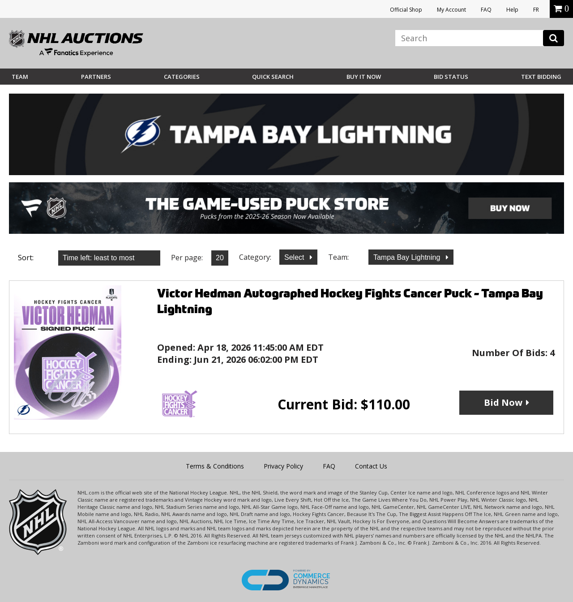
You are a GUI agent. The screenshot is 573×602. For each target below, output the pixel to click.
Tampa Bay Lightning (407, 257)
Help (512, 9)
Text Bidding (541, 77)
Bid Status (451, 77)
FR (536, 9)
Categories (182, 77)
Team (20, 77)
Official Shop (406, 9)
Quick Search (273, 77)
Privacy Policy (283, 466)
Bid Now (503, 402)
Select (295, 257)
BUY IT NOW (363, 77)
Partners (96, 77)
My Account (451, 9)
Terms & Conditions (215, 466)
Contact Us (371, 466)
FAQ (486, 9)
